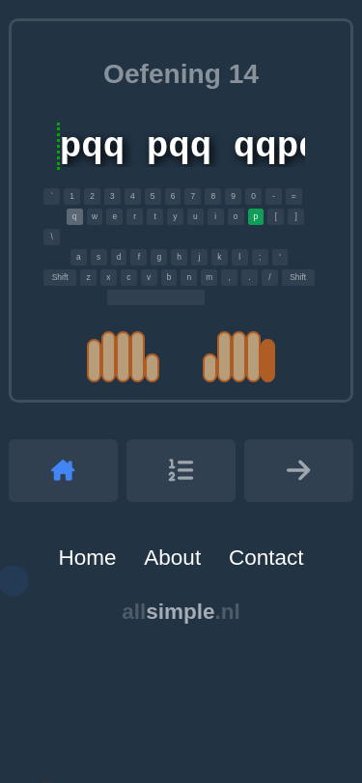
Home (88, 557)
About (172, 557)
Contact (266, 557)
